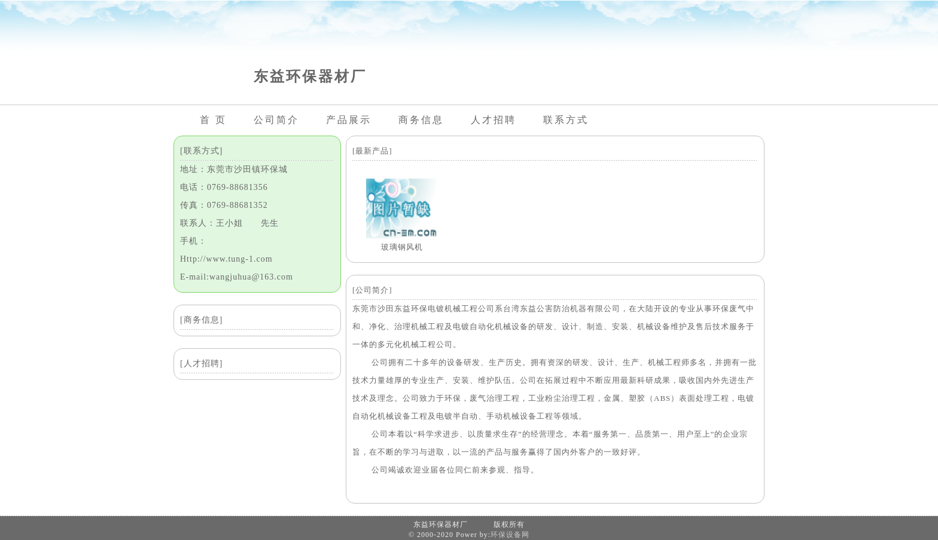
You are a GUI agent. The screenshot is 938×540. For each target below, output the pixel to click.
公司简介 (276, 120)
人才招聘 (493, 120)
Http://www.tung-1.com (226, 258)
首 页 (213, 120)
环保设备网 (510, 534)
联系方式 (566, 120)
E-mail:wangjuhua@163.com (236, 276)
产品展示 (348, 120)
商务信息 (421, 120)
